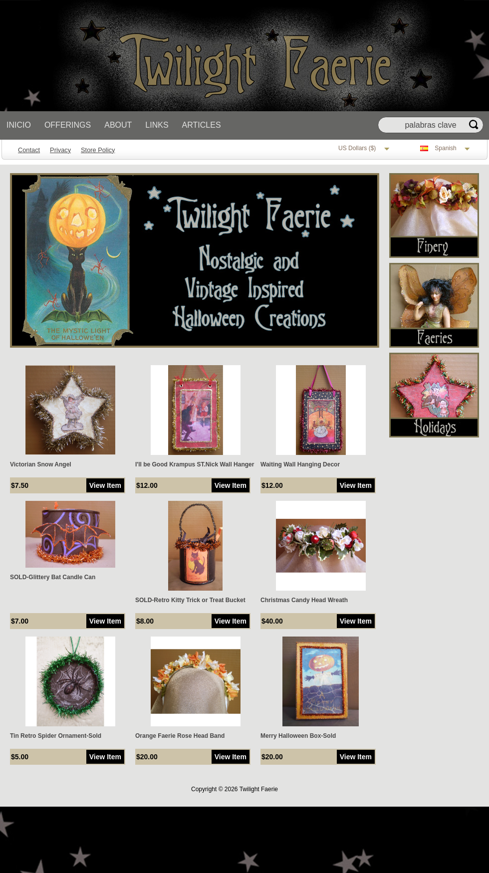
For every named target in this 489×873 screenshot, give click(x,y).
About (118, 125)
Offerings (67, 125)
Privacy (60, 150)
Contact (29, 150)
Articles (201, 125)
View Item (105, 485)
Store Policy (98, 150)
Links (156, 125)
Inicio (18, 125)
